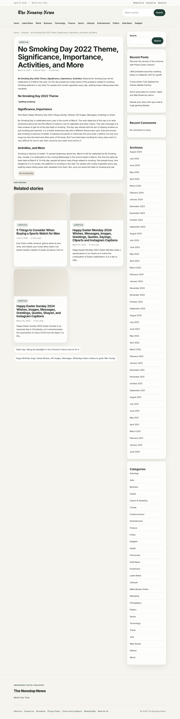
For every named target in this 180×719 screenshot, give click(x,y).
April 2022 (134, 342)
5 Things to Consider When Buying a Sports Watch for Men (38, 231)
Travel (132, 630)
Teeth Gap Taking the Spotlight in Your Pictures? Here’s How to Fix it (47, 349)
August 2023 (136, 233)
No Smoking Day (26, 173)
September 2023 (137, 227)
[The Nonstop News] (63, 12)
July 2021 (134, 404)
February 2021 (136, 438)
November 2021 (137, 377)
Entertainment (103, 23)
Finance (71, 23)
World (38, 23)
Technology (60, 23)
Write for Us (138, 3)
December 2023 (137, 206)
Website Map (90, 711)
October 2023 (136, 220)
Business (48, 23)
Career (133, 494)
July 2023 (134, 240)
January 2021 (136, 445)
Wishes (133, 650)
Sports (81, 23)
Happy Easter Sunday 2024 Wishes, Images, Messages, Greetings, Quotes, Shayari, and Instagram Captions (38, 311)
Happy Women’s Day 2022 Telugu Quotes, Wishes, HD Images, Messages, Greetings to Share (71, 115)
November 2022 (137, 295)
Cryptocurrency (137, 514)
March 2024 (135, 186)
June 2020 (135, 451)
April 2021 (134, 424)
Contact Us (151, 3)
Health (133, 548)
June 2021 (134, 411)
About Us (162, 3)
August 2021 (135, 397)
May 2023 (134, 254)
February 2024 (136, 192)
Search (159, 12)
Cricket (133, 507)
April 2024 (134, 179)
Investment (135, 569)
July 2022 (134, 322)
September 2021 (137, 390)
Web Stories (135, 644)
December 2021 (137, 370)
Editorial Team (39, 70)
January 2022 (136, 363)
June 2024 (135, 165)
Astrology (134, 473)
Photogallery (135, 603)
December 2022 (137, 288)
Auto (132, 480)
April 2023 (134, 261)
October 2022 (136, 302)
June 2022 (135, 329)
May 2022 (134, 336)
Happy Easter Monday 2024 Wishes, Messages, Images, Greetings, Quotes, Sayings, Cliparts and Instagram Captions (95, 235)
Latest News (27, 23)
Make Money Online (139, 589)
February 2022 (136, 356)
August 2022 (136, 315)
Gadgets (138, 23)
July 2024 (134, 158)
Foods (132, 534)
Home (16, 23)
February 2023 (136, 274)
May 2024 (134, 172)
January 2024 (136, 199)
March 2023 (135, 267)
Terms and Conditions (72, 711)
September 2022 (137, 308)
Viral (132, 637)
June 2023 (135, 247)
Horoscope (135, 555)
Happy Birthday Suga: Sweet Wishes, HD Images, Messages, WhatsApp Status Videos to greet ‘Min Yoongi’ (65, 358)
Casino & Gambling (138, 500)
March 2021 (135, 431)
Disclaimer (41, 711)
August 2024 (136, 152)
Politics (116, 23)
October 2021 (136, 383)
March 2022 (135, 349)
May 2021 (134, 417)
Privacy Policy (54, 711)
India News (127, 23)
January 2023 (136, 281)
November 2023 (137, 213)
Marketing (134, 596)
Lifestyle (90, 23)
